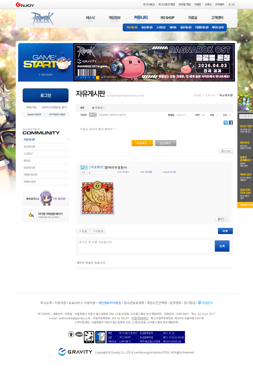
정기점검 (189, 302)
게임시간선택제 (157, 302)
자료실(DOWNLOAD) (192, 19)
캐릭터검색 (46, 181)
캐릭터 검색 (219, 28)
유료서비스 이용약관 (82, 302)
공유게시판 (186, 28)
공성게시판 (147, 28)
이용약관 (60, 302)
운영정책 (175, 302)
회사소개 (46, 302)
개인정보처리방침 (109, 302)
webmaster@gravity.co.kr (74, 318)
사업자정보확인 (139, 318)
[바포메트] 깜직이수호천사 (112, 114)
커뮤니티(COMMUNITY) (141, 19)
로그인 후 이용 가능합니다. (145, 246)
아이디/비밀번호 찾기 (54, 107)
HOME (197, 95)
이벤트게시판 (202, 28)
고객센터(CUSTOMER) (217, 19)
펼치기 (221, 219)
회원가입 (31, 107)
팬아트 (173, 28)
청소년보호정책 (134, 302)
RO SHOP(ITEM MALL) (167, 19)
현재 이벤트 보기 (102, 77)
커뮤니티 (210, 95)
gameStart (45, 58)
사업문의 (207, 302)
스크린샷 (161, 28)
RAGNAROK (42, 19)
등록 (222, 246)
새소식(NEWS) (90, 19)
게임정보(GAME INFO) (114, 19)
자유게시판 (131, 28)
